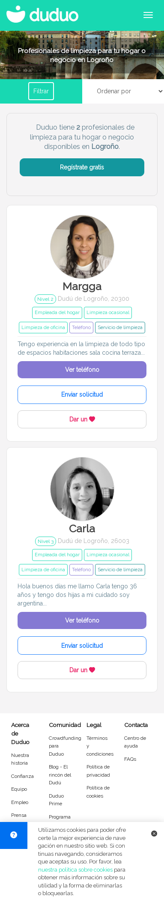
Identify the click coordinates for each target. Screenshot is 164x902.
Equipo (19, 789)
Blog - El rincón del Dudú (60, 775)
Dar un (82, 419)
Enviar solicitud (82, 394)
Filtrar (41, 91)
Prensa (19, 815)
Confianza (22, 776)
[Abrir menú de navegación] (148, 15)
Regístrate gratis (82, 167)
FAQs (130, 759)
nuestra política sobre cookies (75, 869)
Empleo (19, 802)
